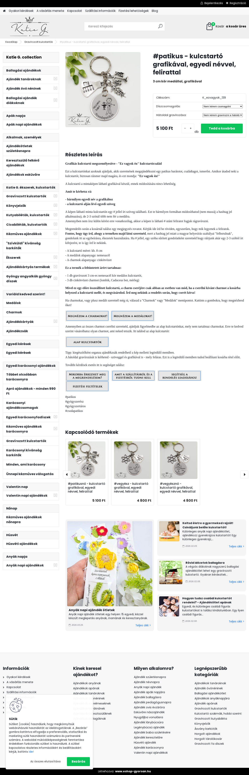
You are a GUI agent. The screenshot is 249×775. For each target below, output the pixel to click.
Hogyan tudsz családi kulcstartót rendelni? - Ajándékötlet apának (207, 600)
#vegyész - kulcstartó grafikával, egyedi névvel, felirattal (131, 488)
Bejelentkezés (213, 3)
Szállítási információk (100, 11)
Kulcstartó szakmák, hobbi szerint (218, 714)
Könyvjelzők (202, 724)
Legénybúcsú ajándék (149, 727)
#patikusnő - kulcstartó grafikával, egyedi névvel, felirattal (86, 488)
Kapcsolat (74, 11)
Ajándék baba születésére (152, 732)
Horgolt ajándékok (207, 734)
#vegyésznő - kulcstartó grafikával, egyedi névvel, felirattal (178, 488)
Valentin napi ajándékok (151, 753)
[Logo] (29, 26)
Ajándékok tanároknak (89, 693)
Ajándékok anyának (87, 683)
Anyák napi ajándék (147, 687)
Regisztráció (238, 3)
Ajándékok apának (86, 688)
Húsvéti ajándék (145, 742)
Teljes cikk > (143, 625)
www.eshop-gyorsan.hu (133, 771)
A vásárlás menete (50, 11)
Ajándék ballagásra (147, 697)
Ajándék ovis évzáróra (149, 707)
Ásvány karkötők (206, 729)
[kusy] (188, 128)
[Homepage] (4, 11)
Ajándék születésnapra (150, 677)
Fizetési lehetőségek (134, 11)
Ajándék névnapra (147, 682)
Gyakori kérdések (21, 11)
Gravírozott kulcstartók (38, 42)
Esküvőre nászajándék (149, 712)
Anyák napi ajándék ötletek (92, 610)
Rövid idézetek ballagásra (205, 563)
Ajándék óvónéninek (209, 688)
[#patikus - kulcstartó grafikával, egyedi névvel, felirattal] (102, 89)
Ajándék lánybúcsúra (148, 722)
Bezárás (78, 761)
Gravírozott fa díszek (209, 744)
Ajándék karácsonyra (149, 748)
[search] (160, 27)
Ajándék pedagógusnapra (152, 702)
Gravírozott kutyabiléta (211, 719)
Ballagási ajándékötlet (210, 693)
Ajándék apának (206, 703)
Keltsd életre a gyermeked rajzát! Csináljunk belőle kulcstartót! (207, 525)
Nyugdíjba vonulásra (148, 717)
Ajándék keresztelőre (148, 737)
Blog (155, 11)
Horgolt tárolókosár (208, 739)
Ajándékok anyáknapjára (212, 698)
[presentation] (67, 474)
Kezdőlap (11, 42)
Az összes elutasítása (45, 761)
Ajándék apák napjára (149, 692)
